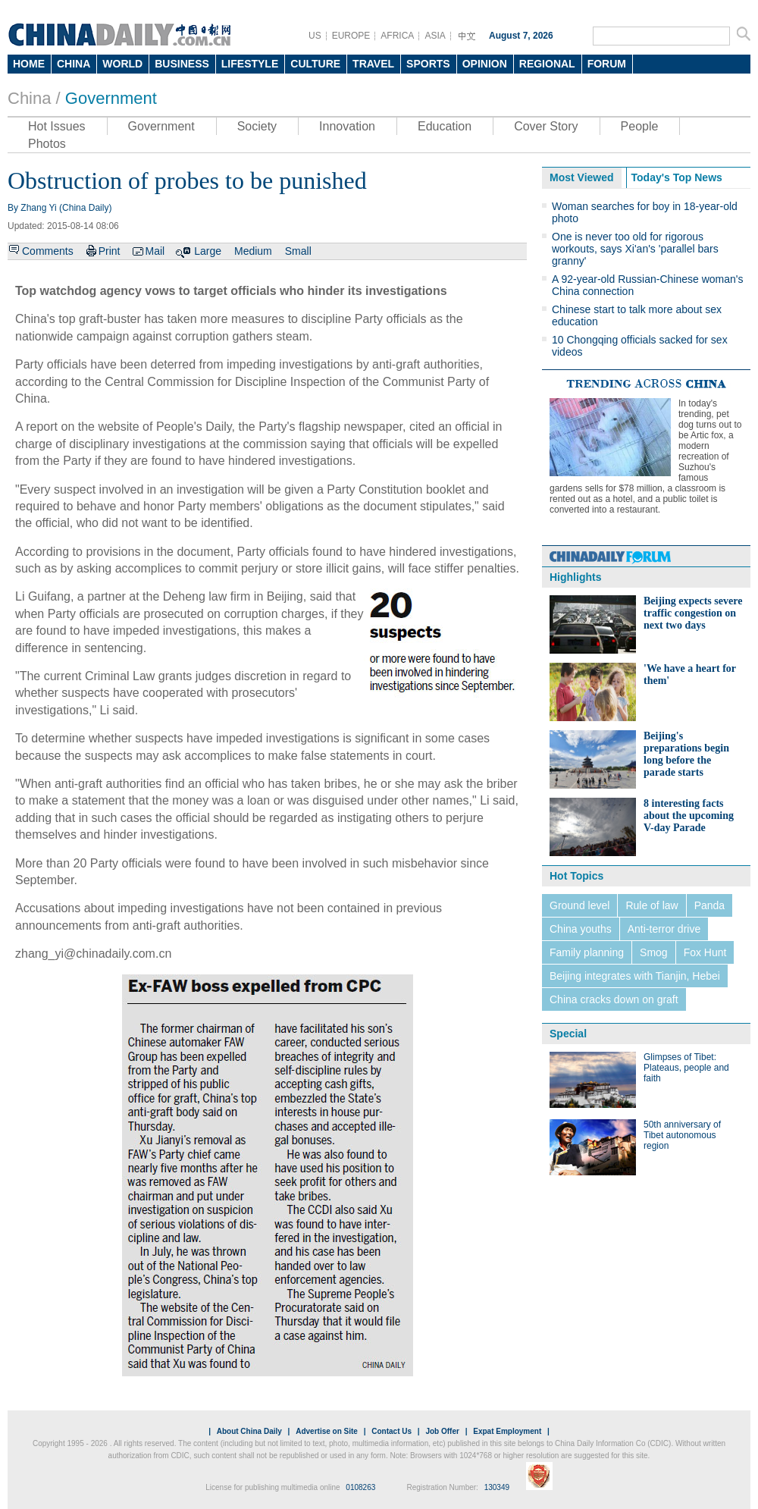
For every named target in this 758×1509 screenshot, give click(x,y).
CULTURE (315, 64)
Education (444, 126)
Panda (709, 905)
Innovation (347, 126)
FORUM (606, 64)
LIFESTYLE (249, 64)
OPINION (484, 64)
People (640, 126)
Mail (154, 251)
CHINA (73, 64)
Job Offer (442, 1431)
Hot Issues (57, 126)
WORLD (122, 64)
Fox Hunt (705, 952)
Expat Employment (507, 1431)
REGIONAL (547, 64)
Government (111, 98)
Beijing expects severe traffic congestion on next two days (693, 613)
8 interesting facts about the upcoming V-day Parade (689, 815)
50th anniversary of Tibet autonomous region (682, 1135)
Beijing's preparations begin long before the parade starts (686, 754)
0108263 (360, 1487)
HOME (29, 64)
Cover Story (546, 126)
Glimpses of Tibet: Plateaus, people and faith (686, 1068)
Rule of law (651, 905)
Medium (253, 251)
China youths (581, 929)
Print (110, 251)
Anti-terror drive (664, 929)
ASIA (434, 35)
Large (207, 251)
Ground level (579, 905)
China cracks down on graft (614, 999)
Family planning (587, 952)
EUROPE (351, 35)
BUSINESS (182, 64)
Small (298, 251)
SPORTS (428, 64)
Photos (47, 143)
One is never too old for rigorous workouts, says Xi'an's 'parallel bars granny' (635, 249)
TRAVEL (373, 64)
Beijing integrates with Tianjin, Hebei (635, 976)
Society (257, 126)
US (315, 35)
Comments (48, 251)
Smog (654, 952)
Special (568, 1033)
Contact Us (391, 1431)
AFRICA (397, 35)
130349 (496, 1487)
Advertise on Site (327, 1431)
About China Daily (249, 1431)
